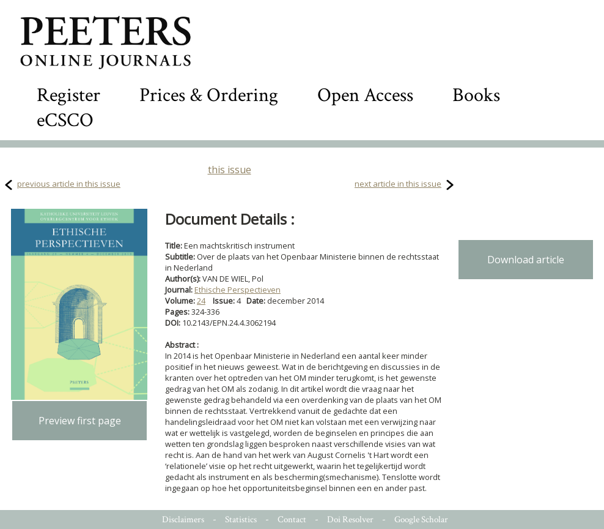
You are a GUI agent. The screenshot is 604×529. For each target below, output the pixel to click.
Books (476, 95)
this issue (229, 169)
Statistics (241, 519)
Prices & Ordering (208, 95)
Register (68, 95)
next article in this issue (398, 183)
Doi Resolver (350, 519)
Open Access (365, 95)
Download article (525, 259)
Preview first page (80, 420)
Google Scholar (421, 519)
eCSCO (65, 120)
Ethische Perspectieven (237, 289)
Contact (292, 519)
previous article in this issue (68, 183)
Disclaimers (183, 519)
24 (201, 300)
